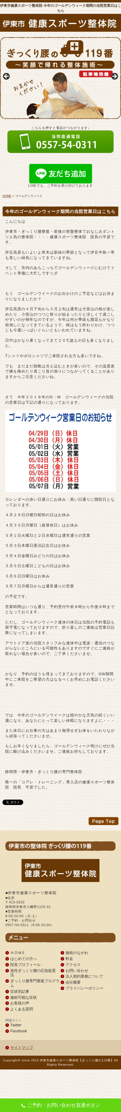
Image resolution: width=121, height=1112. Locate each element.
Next (114, 77)
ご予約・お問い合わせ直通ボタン (60, 1106)
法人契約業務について (84, 976)
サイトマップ (21, 1047)
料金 (69, 958)
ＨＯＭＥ (17, 953)
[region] (60, 78)
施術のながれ (77, 953)
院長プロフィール (25, 964)
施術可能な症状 (23, 997)
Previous (7, 77)
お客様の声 (19, 1003)
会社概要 (73, 982)
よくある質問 (21, 1009)
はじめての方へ (23, 958)
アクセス (73, 964)
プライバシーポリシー (84, 988)
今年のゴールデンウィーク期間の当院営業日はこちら (60, 211)
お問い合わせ (77, 970)
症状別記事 (19, 991)
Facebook (18, 1031)
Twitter (15, 1025)
